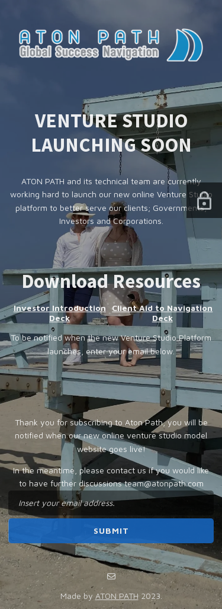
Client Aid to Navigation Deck (162, 313)
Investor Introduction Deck (60, 313)
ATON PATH (117, 596)
